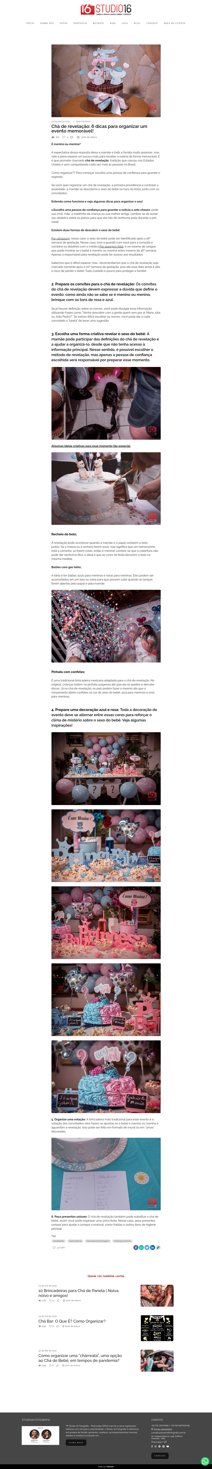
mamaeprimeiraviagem (97, 1241)
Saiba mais (76, 1443)
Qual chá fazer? (83, 121)
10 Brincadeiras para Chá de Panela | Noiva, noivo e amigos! (79, 1293)
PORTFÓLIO (80, 23)
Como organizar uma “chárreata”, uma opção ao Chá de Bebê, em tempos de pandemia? (80, 1358)
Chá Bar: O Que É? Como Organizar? (72, 1321)
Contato (160, 1456)
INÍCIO (30, 23)
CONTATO (152, 23)
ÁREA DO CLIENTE (175, 23)
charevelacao (75, 1241)
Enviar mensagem (163, 1429)
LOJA (125, 23)
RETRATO (98, 23)
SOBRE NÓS (47, 23)
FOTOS (64, 23)
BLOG (137, 23)
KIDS (113, 23)
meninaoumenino (122, 1241)
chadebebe (58, 1241)
